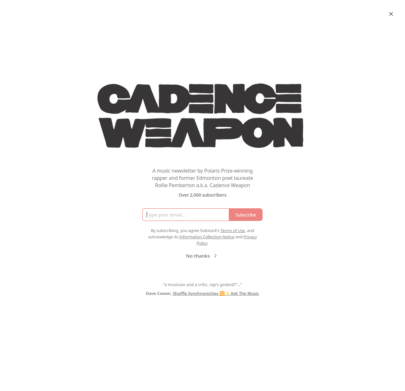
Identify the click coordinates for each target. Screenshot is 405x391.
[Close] (391, 14)
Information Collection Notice (206, 237)
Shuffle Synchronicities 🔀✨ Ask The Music (216, 293)
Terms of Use (233, 230)
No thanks (202, 256)
